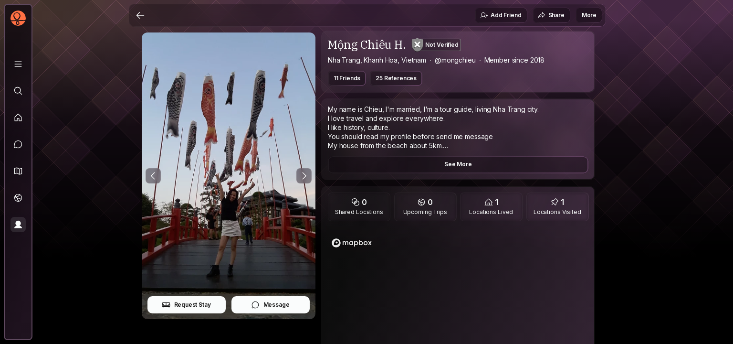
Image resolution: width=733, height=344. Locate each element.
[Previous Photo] (153, 175)
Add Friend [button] (500, 15)
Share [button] (551, 15)
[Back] (140, 15)
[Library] (18, 64)
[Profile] (18, 224)
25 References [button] (396, 78)
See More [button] (458, 164)
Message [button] (270, 305)
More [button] (589, 15)
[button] (18, 171)
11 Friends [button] (347, 78)
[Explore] (18, 90)
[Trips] (18, 197)
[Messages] (18, 144)
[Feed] (18, 117)
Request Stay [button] (186, 305)
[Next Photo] (304, 175)
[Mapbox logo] (352, 242)
